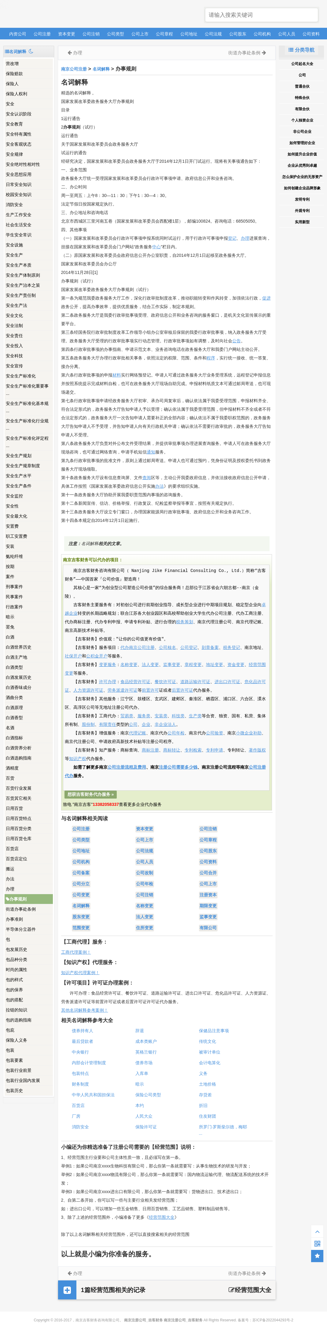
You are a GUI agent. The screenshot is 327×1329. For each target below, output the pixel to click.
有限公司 (208, 928)
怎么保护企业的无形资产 (302, 177)
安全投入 (14, 345)
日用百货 (14, 808)
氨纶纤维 (14, 556)
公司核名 (167, 647)
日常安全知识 (18, 184)
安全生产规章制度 (23, 465)
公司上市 (140, 33)
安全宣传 (14, 365)
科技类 (178, 716)
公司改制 (144, 873)
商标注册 (150, 750)
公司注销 (91, 33)
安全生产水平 (18, 475)
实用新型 (302, 222)
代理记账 (137, 733)
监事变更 (171, 664)
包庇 (10, 1030)
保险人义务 (16, 1040)
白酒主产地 (16, 657)
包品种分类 (16, 959)
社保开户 (73, 656)
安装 (10, 546)
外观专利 (302, 211)
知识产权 (77, 758)
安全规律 (14, 154)
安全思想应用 (18, 174)
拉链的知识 (16, 1009)
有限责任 (107, 724)
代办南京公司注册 (137, 647)
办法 (10, 878)
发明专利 (302, 199)
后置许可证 (182, 690)
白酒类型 (14, 667)
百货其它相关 (18, 798)
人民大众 (143, 1116)
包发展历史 (16, 949)
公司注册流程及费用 (127, 767)
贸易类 (126, 716)
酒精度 (12, 768)
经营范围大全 (162, 1217)
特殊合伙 (302, 98)
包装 (10, 1050)
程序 (211, 357)
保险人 (12, 83)
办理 (10, 889)
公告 (236, 340)
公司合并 (208, 873)
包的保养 (14, 989)
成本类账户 (146, 1041)
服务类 (144, 716)
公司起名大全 (302, 64)
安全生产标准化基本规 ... (27, 407)
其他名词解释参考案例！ (84, 1010)
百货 (10, 778)
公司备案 (81, 873)
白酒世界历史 (18, 647)
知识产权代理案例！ (80, 972)
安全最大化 (16, 516)
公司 (133, 724)
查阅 (146, 477)
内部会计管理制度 (89, 1062)
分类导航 (301, 50)
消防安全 (14, 204)
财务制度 (80, 1084)
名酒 (10, 727)
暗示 (10, 616)
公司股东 (237, 33)
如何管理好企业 (302, 143)
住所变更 (144, 928)
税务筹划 (184, 622)
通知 (151, 452)
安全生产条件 (18, 485)
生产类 (195, 716)
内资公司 (17, 33)
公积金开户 (97, 656)
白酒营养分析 (18, 747)
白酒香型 (14, 717)
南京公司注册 (74, 69)
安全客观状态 (18, 144)
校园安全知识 (18, 194)
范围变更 (81, 928)
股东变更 (81, 917)
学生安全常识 (18, 234)
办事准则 (14, 919)
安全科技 (14, 355)
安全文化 (14, 315)
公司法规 (213, 33)
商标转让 (171, 750)
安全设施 (14, 244)
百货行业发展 (18, 788)
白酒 (10, 637)
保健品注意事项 (214, 1030)
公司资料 (311, 33)
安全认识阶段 (18, 113)
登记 (232, 238)
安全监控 (14, 495)
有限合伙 (302, 109)
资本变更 (66, 33)
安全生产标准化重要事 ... (27, 390)
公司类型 (115, 33)
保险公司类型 (148, 1094)
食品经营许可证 (135, 681)
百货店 (12, 848)
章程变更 (193, 664)
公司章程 (164, 33)
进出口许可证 (227, 681)
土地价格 (207, 1084)
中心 (156, 246)
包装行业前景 (18, 1070)
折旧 (203, 1105)
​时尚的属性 (16, 969)
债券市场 (143, 1062)
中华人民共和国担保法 (93, 1094)
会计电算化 (209, 1062)
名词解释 (101, 69)
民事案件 (14, 596)
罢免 (10, 626)
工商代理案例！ (76, 952)
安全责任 (14, 335)
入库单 (141, 1073)
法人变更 (150, 664)
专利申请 (214, 750)
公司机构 (262, 33)
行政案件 (14, 606)
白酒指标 (14, 737)
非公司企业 (302, 131)
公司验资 (214, 733)
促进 (266, 298)
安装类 (161, 716)
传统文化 (207, 1041)
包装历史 (14, 1090)
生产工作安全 (18, 214)
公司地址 (188, 33)
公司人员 (286, 33)
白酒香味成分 (18, 687)
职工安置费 (16, 536)
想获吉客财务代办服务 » (91, 794)
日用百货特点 (18, 818)
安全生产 (14, 255)
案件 (10, 576)
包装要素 (14, 1060)
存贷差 (205, 1094)
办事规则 (16, 899)
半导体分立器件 (21, 929)
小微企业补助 (249, 733)
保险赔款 (14, 73)
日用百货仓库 (18, 838)
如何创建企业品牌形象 (302, 188)
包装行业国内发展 (23, 1080)
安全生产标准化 (21, 375)
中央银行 (80, 1052)
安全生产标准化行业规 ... (27, 424)
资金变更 (235, 664)
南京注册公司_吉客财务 (48, 14)
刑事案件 (14, 586)
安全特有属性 (18, 134)
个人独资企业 (302, 120)
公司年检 (176, 733)
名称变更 (129, 664)
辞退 (139, 1030)
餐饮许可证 (165, 681)
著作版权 (257, 750)
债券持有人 (82, 1030)
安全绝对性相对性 (23, 164)
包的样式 (14, 979)
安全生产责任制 (21, 295)
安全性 (12, 506)
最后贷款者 (82, 1041)
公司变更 (81, 895)
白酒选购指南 (18, 758)
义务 (203, 1073)
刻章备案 (210, 647)
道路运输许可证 (195, 681)
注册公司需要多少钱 (178, 767)
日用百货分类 (18, 828)
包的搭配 (14, 999)
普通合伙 (302, 86)
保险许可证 (146, 1126)
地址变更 (214, 664)
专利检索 (193, 750)
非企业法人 (165, 724)
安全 (10, 103)
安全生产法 (16, 305)
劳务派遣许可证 (123, 690)
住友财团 (207, 1116)
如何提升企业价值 (302, 154)
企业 (146, 724)
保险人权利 (16, 93)
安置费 (12, 526)
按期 (10, 566)
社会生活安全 (18, 224)
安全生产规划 (18, 455)
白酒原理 (14, 707)
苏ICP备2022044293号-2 (272, 1320)
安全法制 (14, 325)
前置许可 (150, 690)
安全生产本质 (18, 265)
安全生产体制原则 (23, 275)
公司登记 (188, 647)
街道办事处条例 (21, 909)
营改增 (12, 63)
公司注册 (42, 33)
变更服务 (107, 664)
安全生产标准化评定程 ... (27, 442)
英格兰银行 (146, 1052)
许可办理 (107, 681)
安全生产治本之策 (23, 285)
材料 (116, 375)
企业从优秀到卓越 (302, 165)
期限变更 (208, 906)
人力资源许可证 (88, 690)
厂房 (76, 1116)
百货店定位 (16, 858)
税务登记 (231, 647)
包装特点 (80, 1073)
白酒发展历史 (18, 677)
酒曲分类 (14, 697)
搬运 (10, 868)
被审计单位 (209, 1052)
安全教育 (14, 124)
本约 (139, 1105)
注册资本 (208, 895)
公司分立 (81, 884)
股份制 (88, 724)
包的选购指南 (18, 1020)
